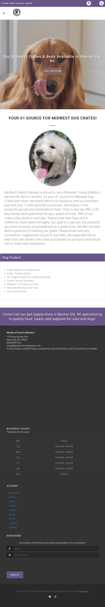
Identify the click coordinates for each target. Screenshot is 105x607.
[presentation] (22, 563)
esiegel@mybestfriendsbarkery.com (24, 345)
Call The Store (52, 71)
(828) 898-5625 (14, 343)
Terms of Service (57, 591)
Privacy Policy (41, 591)
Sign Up (15, 575)
